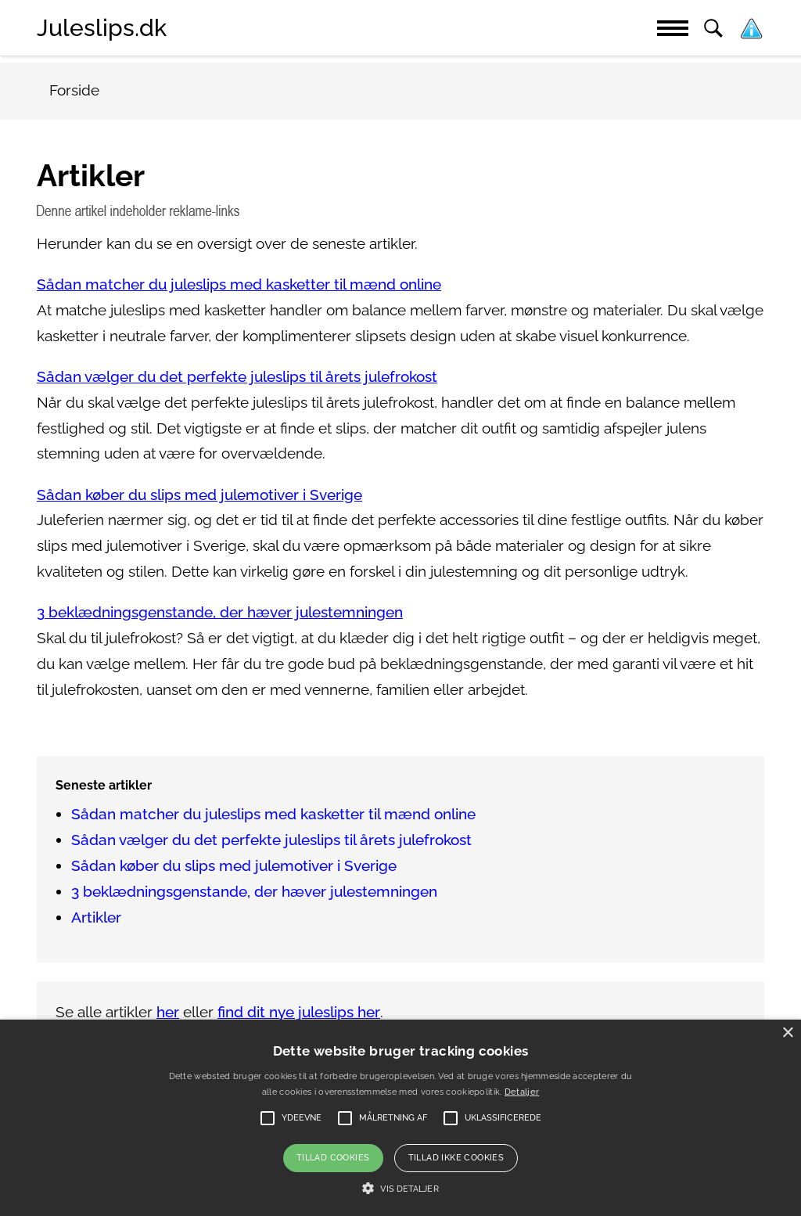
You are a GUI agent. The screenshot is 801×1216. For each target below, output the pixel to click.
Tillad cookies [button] (333, 1158)
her (167, 1012)
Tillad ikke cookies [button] (456, 1158)
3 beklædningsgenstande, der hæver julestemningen (220, 612)
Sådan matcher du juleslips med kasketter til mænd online (239, 284)
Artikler (96, 917)
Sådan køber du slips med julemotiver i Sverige (199, 495)
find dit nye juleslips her (298, 1012)
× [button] (787, 1033)
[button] (400, 1188)
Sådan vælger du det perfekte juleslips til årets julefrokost (237, 377)
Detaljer (522, 1092)
